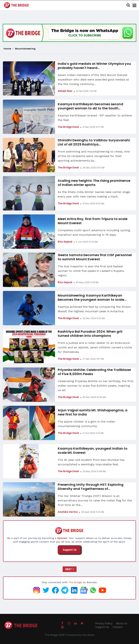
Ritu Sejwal (65, 241)
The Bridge (75, 582)
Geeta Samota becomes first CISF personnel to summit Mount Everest (95, 257)
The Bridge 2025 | (56, 635)
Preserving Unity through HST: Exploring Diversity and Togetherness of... (90, 486)
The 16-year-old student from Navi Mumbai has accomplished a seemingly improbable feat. (91, 462)
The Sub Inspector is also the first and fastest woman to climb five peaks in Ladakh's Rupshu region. (91, 271)
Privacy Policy (103, 623)
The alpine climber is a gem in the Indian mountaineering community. (86, 424)
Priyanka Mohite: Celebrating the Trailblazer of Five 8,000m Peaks (94, 371)
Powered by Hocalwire (80, 635)
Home (8, 48)
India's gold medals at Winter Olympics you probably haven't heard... (94, 65)
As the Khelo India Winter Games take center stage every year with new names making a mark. (94, 194)
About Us (121, 623)
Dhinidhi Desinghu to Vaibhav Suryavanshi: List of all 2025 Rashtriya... (94, 142)
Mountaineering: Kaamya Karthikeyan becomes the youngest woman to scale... (92, 297)
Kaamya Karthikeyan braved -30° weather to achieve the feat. (95, 118)
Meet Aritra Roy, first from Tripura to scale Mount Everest (92, 221)
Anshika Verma (68, 512)
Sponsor (62, 538)
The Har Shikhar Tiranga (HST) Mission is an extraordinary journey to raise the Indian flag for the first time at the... (95, 500)
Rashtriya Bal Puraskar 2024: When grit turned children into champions (90, 333)
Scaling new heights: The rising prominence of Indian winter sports (94, 182)
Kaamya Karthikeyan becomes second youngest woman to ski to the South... (90, 106)
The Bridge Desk (68, 127)
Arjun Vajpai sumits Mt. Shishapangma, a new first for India (92, 412)
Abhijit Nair (65, 91)
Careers (118, 627)
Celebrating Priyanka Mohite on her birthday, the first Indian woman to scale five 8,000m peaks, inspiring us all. (95, 385)
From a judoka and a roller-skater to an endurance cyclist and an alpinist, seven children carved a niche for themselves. (95, 347)
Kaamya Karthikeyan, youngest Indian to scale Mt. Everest (92, 450)
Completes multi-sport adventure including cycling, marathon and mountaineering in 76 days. (94, 232)
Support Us (69, 550)
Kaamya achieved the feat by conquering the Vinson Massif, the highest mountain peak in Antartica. (94, 309)
